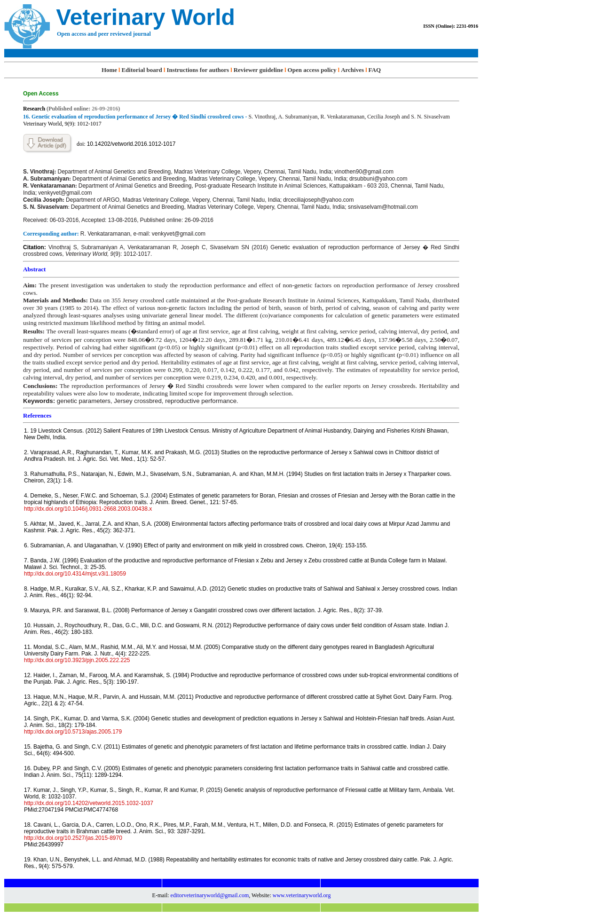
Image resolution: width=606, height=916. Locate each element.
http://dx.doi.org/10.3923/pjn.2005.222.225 (77, 660)
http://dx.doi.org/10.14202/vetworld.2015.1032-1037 (88, 803)
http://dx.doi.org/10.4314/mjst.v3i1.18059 (75, 573)
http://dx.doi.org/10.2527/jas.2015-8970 (73, 838)
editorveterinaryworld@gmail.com (210, 895)
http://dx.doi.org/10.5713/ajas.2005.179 (73, 731)
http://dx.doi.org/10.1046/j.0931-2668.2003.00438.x (88, 508)
